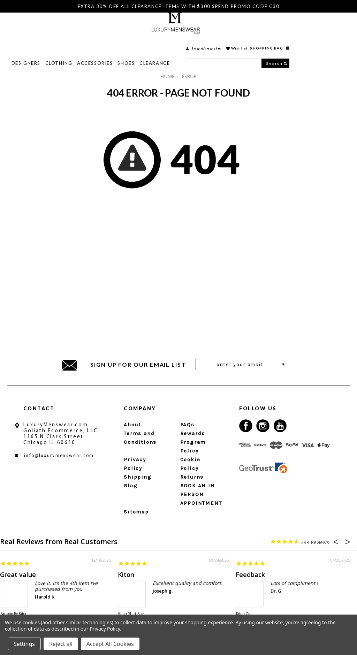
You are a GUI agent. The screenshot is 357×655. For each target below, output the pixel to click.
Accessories (157, 42)
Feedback (250, 574)
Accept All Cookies (110, 644)
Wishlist (302, 27)
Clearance (217, 42)
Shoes (188, 42)
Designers (88, 42)
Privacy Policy (105, 628)
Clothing (121, 42)
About (132, 424)
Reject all (61, 644)
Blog (130, 485)
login (260, 27)
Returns (192, 477)
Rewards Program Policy (193, 442)
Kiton (126, 574)
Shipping (137, 477)
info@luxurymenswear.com (59, 456)
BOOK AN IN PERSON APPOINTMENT (201, 494)
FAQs (187, 424)
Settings (24, 644)
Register (276, 27)
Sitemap (136, 512)
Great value (18, 574)
